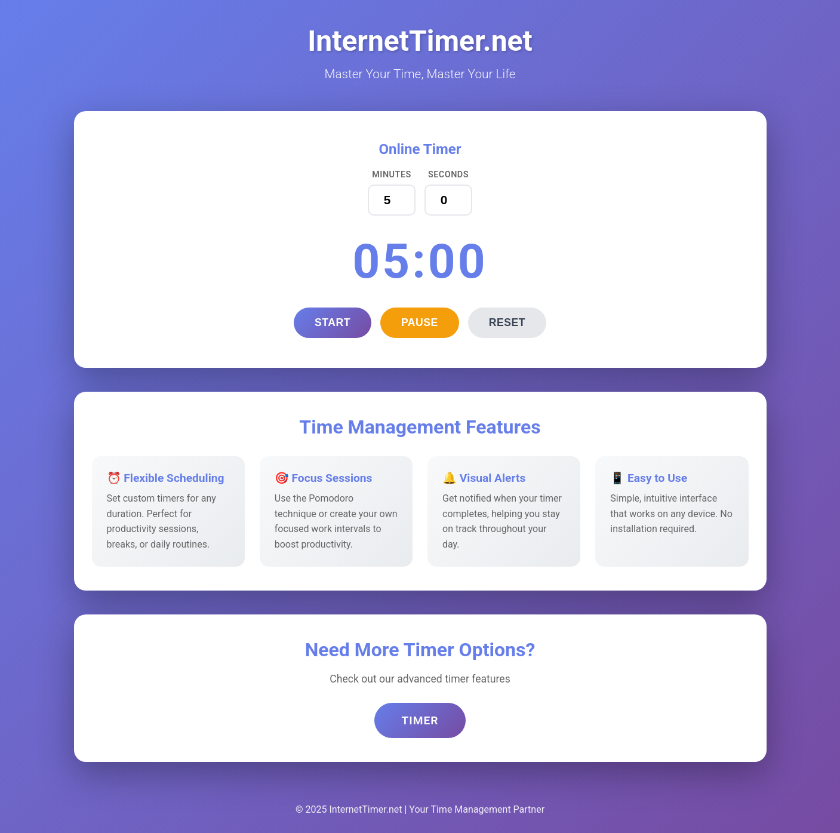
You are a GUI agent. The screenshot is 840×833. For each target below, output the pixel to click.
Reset (507, 322)
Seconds (448, 175)
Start (332, 322)
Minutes (391, 175)
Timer (419, 720)
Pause (419, 322)
